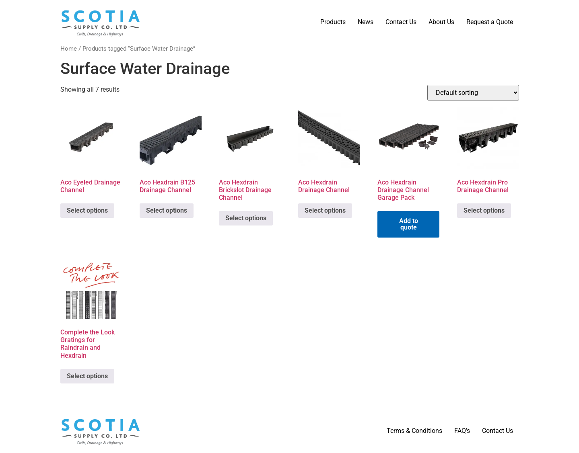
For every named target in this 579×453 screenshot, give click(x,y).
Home (68, 48)
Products (333, 22)
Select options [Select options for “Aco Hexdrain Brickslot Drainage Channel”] (245, 218)
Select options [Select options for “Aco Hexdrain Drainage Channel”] (325, 210)
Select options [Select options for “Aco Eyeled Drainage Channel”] (87, 210)
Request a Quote (489, 22)
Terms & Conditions (414, 431)
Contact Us (400, 22)
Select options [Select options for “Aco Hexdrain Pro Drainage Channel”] (484, 210)
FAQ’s (462, 431)
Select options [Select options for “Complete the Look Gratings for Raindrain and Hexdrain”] (87, 376)
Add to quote (408, 224)
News (365, 22)
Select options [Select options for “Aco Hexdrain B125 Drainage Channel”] (166, 210)
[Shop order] (473, 92)
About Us (441, 22)
